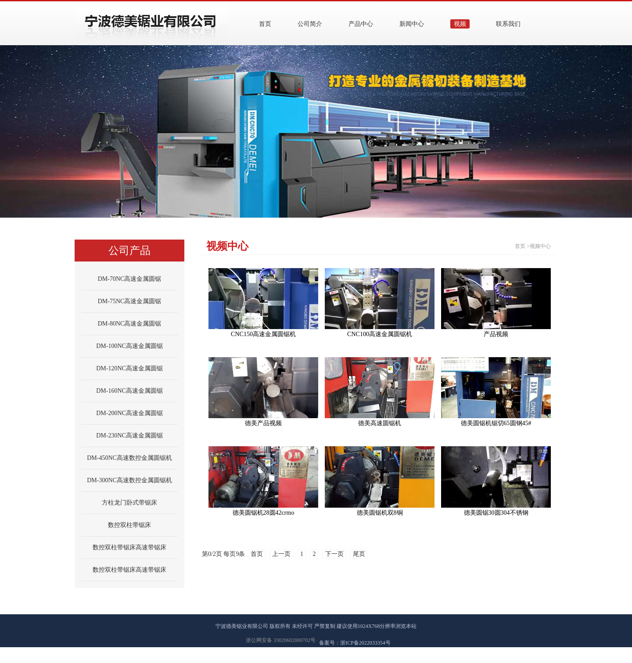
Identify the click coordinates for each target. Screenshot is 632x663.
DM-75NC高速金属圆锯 (130, 301)
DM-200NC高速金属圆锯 (129, 413)
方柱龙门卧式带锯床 (129, 502)
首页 (265, 24)
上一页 (281, 554)
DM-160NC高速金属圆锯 (129, 390)
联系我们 (508, 24)
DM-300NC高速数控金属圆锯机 (129, 480)
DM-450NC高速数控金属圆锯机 (129, 458)
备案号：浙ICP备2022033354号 (355, 643)
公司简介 (310, 24)
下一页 (334, 554)
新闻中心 (411, 24)
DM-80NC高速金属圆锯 (130, 323)
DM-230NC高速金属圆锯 (129, 435)
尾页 (359, 554)
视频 (460, 24)
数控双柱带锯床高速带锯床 (129, 547)
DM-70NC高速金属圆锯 (130, 279)
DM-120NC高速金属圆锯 (129, 368)
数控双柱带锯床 (129, 525)
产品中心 (360, 24)
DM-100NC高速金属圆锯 (129, 346)
